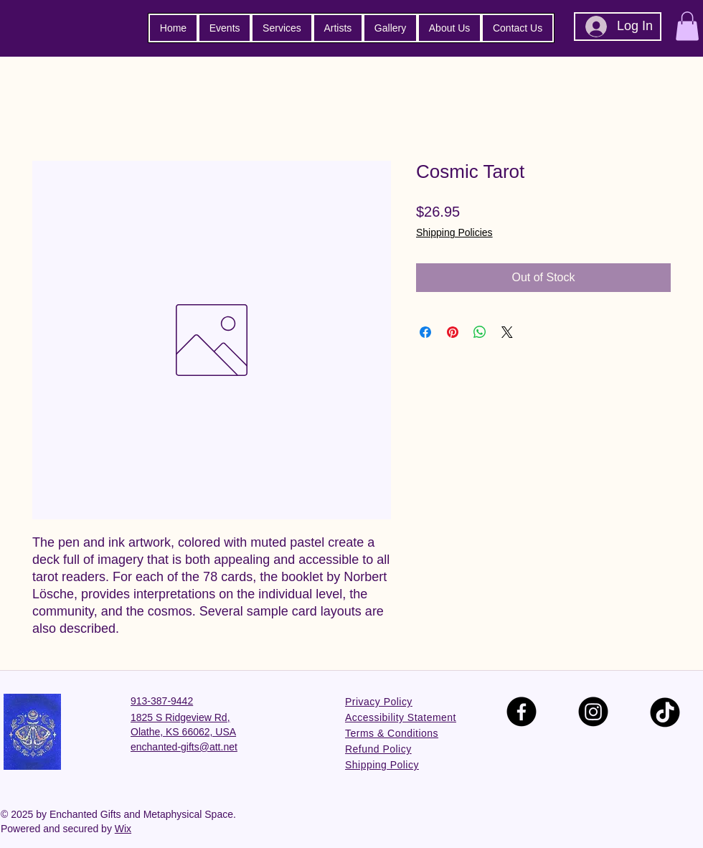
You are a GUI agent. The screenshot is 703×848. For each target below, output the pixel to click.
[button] (687, 26)
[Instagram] (593, 712)
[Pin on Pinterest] (452, 332)
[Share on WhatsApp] (480, 332)
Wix (123, 828)
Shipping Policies (454, 232)
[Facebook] (521, 712)
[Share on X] (507, 332)
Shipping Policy (382, 765)
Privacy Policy (378, 701)
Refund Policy (378, 749)
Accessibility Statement (400, 717)
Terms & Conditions (391, 733)
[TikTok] (665, 712)
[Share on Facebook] (425, 332)
